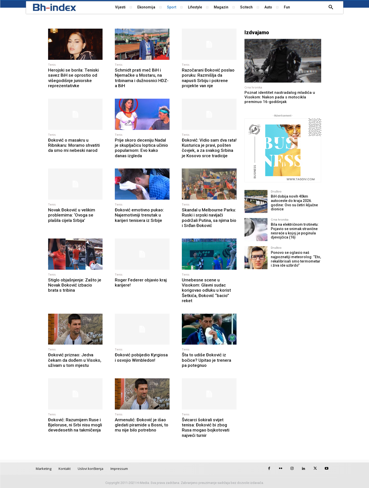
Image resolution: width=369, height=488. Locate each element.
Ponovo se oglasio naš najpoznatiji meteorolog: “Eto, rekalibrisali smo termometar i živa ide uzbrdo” (296, 259)
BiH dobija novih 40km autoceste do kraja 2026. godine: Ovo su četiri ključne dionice (294, 202)
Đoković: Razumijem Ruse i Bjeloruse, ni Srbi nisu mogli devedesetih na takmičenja (75, 425)
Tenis (51, 64)
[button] (331, 7)
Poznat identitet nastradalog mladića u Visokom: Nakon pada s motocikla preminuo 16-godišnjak (279, 97)
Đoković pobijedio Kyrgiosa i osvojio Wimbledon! (141, 357)
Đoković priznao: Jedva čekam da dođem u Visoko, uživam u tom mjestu (74, 360)
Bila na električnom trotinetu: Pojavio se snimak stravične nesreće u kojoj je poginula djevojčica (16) (295, 230)
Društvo (276, 191)
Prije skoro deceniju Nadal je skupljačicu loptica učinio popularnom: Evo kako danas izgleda (141, 148)
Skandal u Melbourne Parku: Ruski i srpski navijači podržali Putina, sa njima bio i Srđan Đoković (209, 217)
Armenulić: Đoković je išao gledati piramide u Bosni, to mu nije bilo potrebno (141, 425)
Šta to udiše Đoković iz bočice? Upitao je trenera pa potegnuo (206, 360)
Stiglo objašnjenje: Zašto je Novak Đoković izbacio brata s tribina (74, 285)
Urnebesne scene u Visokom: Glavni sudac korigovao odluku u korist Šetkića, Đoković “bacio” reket (206, 290)
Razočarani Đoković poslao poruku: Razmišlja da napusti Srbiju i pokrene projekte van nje (208, 77)
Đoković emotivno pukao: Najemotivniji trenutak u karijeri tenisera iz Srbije (139, 215)
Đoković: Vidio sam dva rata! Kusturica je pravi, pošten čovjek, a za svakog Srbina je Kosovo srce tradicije (209, 148)
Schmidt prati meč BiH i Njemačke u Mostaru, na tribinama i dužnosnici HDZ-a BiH (142, 77)
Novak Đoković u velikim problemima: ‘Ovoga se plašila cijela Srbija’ (71, 215)
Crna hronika (253, 87)
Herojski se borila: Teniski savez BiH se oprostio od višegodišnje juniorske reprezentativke (73, 77)
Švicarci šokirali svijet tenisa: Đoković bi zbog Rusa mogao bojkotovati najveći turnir (205, 427)
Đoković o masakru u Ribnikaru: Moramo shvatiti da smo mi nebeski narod (74, 145)
